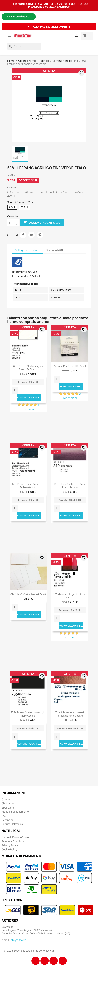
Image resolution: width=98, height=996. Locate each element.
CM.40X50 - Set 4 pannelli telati (28, 594)
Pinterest (40, 235)
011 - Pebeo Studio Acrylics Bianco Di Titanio (28, 368)
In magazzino (20, 276)
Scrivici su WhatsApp (18, 16)
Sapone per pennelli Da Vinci (70, 366)
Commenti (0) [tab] (54, 250)
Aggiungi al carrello (41, 223)
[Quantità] (11, 222)
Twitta (31, 235)
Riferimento (19, 271)
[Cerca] (24, 46)
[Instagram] (44, 961)
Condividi (23, 235)
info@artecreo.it (19, 940)
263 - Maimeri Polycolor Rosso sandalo (70, 596)
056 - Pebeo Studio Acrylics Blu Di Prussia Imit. (28, 486)
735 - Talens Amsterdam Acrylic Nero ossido (28, 714)
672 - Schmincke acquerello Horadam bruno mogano (70, 714)
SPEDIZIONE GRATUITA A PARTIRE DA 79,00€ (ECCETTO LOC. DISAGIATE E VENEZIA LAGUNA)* (49, 5)
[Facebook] (35, 961)
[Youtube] (63, 961)
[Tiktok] (53, 961)
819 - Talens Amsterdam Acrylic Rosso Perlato (70, 486)
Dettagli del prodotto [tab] (27, 250)
